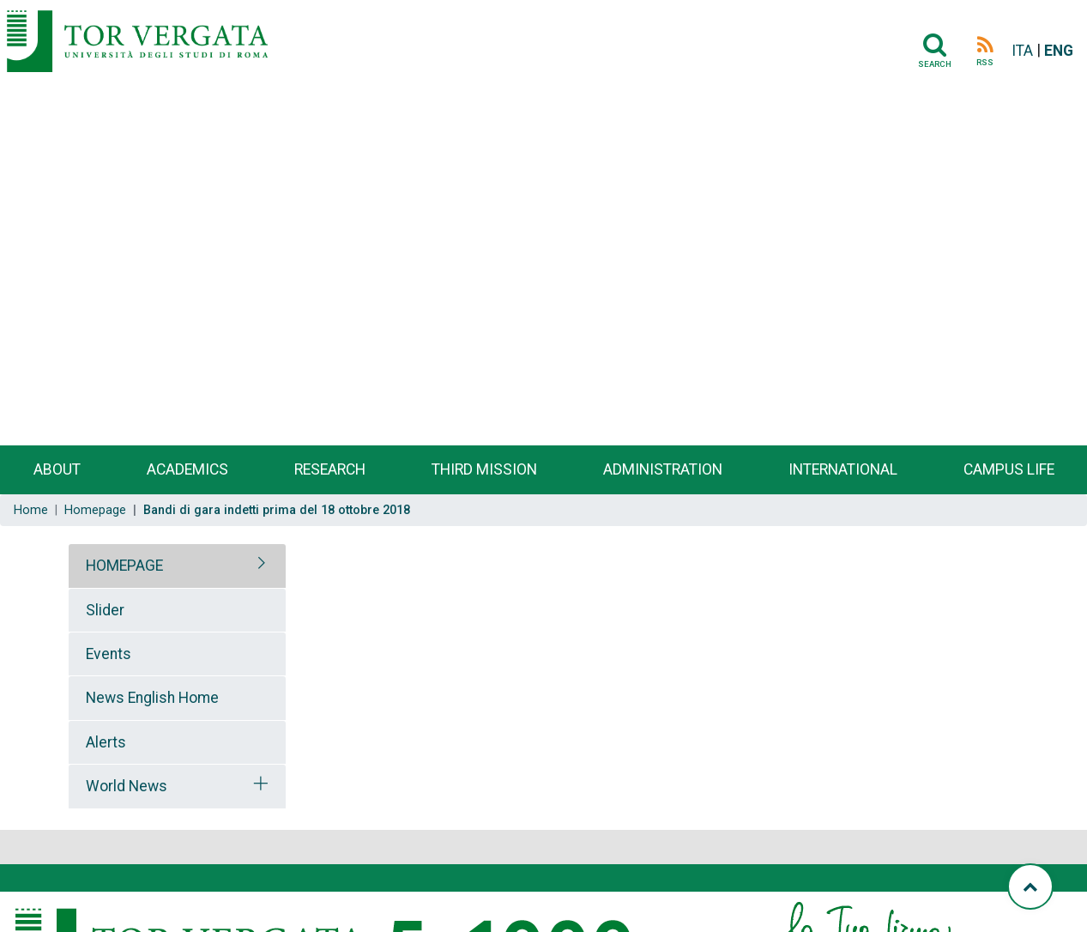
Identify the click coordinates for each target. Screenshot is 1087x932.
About (57, 469)
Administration (662, 469)
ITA (1022, 50)
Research (329, 469)
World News (126, 786)
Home (31, 510)
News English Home (152, 697)
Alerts (106, 742)
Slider (105, 610)
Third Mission (484, 469)
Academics (187, 469)
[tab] (177, 565)
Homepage (95, 510)
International (842, 469)
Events (108, 654)
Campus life (1008, 469)
